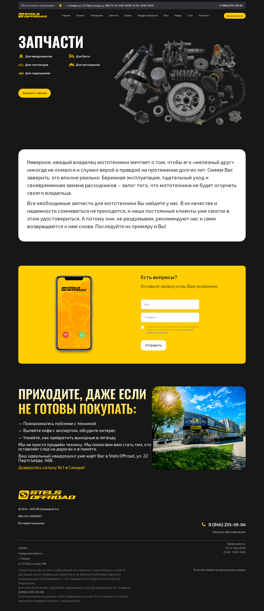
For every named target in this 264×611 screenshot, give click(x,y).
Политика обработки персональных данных (219, 569)
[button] (235, 16)
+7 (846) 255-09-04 (231, 5)
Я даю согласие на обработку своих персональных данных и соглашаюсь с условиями (172, 330)
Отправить (153, 345)
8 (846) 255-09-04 (227, 524)
